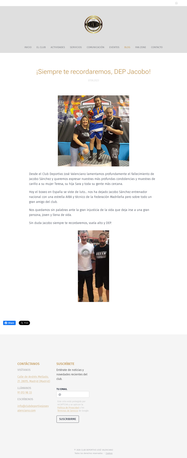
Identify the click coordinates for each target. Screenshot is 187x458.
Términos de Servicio (67, 410)
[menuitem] (29, 47)
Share (9, 323)
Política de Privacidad (68, 407)
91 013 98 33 (24, 392)
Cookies (109, 453)
